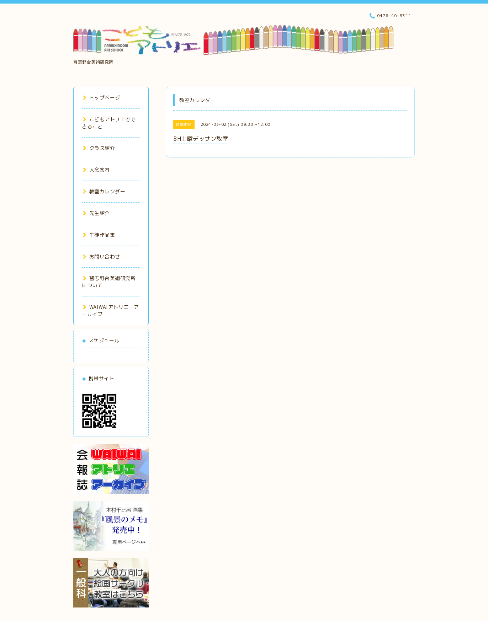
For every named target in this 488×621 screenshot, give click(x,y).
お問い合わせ (101, 256)
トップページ (101, 97)
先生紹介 (96, 213)
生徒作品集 (99, 234)
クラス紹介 (99, 148)
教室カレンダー (104, 191)
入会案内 (96, 169)
